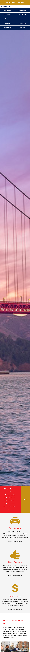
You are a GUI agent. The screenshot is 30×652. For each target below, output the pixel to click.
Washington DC (22, 10)
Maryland (22, 19)
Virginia (7, 19)
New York (22, 27)
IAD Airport (7, 14)
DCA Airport (22, 14)
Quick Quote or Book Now (15, 2)
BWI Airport (7, 10)
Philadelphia (22, 23)
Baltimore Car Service (9, 6)
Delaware (7, 23)
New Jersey (7, 27)
